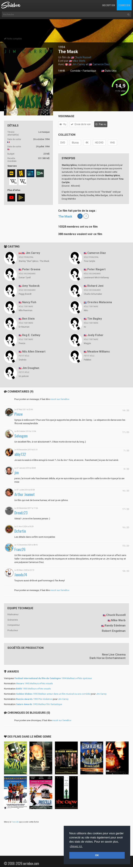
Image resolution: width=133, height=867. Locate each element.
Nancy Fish (29, 302)
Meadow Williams (98, 351)
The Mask (65, 216)
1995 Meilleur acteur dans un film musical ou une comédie (53, 694)
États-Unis (109, 71)
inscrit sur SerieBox (59, 399)
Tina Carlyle (89, 261)
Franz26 (19, 549)
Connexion (124, 5)
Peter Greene (31, 269)
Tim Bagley (94, 318)
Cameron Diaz (101, 64)
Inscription (108, 5)
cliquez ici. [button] (76, 846)
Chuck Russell (82, 57)
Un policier (24, 376)
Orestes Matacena (99, 302)
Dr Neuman (24, 327)
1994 (61, 47)
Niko (86, 310)
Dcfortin (20, 531)
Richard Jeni (95, 285)
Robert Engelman (114, 631)
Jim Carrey (78, 64)
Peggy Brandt (25, 294)
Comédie (75, 70)
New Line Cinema (114, 654)
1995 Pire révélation (34, 699)
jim (16, 472)
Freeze (22, 343)
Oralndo (22, 360)
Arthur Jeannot (24, 494)
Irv (85, 327)
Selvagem (21, 436)
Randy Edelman (115, 625)
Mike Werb (78, 60)
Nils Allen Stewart (33, 351)
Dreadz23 (21, 512)
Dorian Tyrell (25, 277)
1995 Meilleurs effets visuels (34, 683)
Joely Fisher (95, 335)
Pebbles (87, 360)
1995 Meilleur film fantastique (39, 704)
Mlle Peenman (25, 310)
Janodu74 (20, 574)
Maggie (87, 343)
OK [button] (97, 855)
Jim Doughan (30, 368)
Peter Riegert (96, 269)
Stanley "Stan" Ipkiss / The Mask (34, 261)
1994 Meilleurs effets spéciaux (53, 678)
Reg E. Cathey (31, 335)
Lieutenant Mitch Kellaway (96, 277)
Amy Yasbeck (31, 285)
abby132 (20, 454)
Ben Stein (28, 318)
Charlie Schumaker (93, 294)
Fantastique (89, 70)
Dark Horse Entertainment (108, 658)
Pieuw (18, 414)
